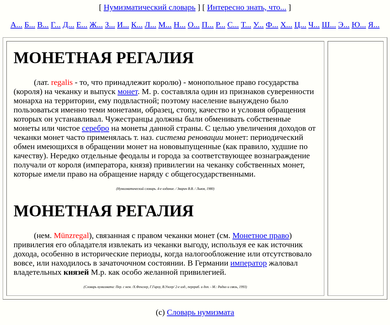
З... (110, 24)
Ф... (272, 24)
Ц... (300, 24)
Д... (68, 24)
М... (164, 24)
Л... (150, 24)
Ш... (329, 24)
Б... (29, 24)
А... (16, 24)
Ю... (359, 24)
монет (128, 91)
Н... (180, 24)
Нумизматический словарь (150, 7)
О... (194, 24)
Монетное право (260, 235)
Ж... (96, 24)
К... (137, 24)
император (248, 262)
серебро (95, 128)
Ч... (314, 24)
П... (207, 24)
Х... (286, 24)
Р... (220, 24)
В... (43, 24)
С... (233, 24)
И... (123, 24)
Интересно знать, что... (246, 7)
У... (258, 24)
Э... (344, 24)
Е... (81, 24)
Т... (246, 24)
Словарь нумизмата (200, 312)
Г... (56, 24)
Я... (373, 24)
